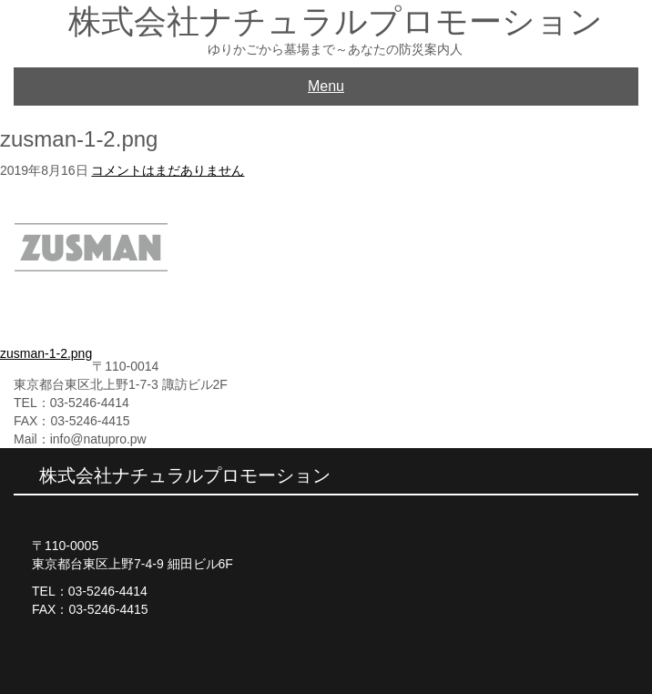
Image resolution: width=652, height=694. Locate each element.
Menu (326, 86)
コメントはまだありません (167, 170)
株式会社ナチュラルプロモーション (335, 21)
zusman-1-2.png (46, 353)
